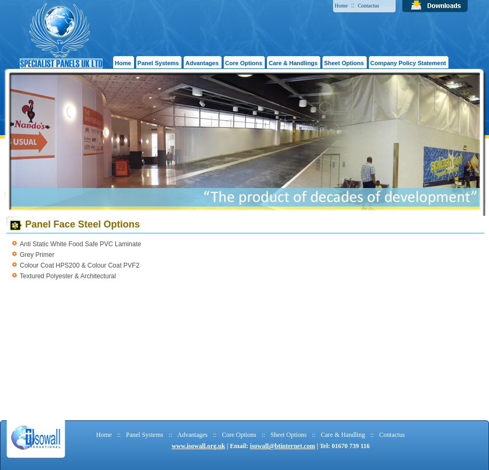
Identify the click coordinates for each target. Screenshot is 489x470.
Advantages (192, 434)
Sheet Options (289, 434)
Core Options (239, 434)
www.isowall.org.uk (198, 446)
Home (341, 6)
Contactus (368, 6)
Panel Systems (144, 434)
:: (119, 434)
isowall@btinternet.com (282, 446)
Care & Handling (343, 434)
